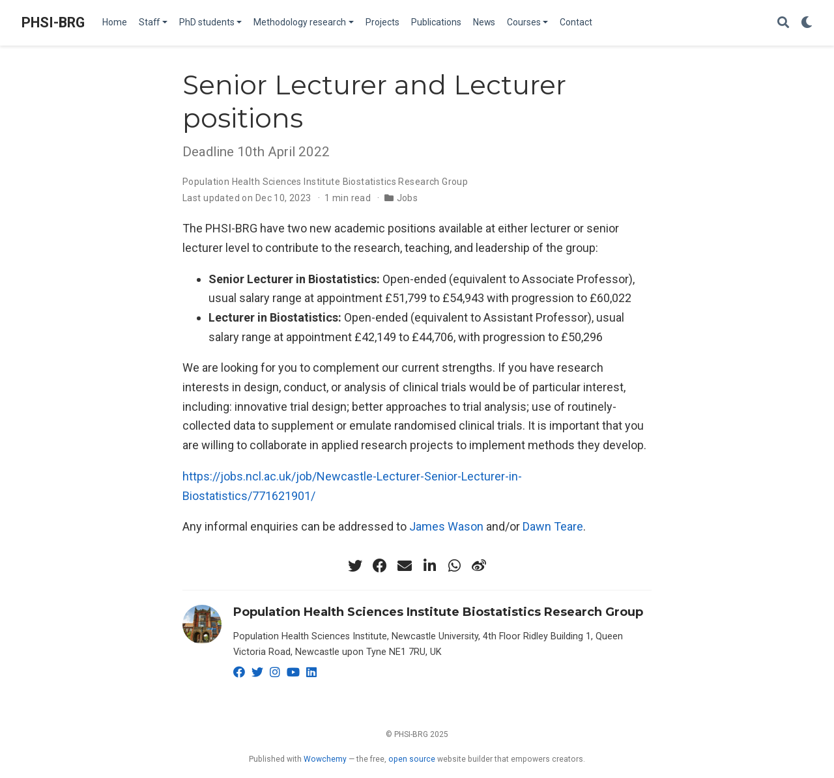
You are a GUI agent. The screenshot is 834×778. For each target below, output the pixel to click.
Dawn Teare (553, 526)
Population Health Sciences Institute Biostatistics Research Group (325, 181)
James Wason (446, 526)
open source (411, 759)
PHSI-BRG (53, 22)
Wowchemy (325, 759)
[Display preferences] (806, 23)
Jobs (407, 198)
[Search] (783, 23)
